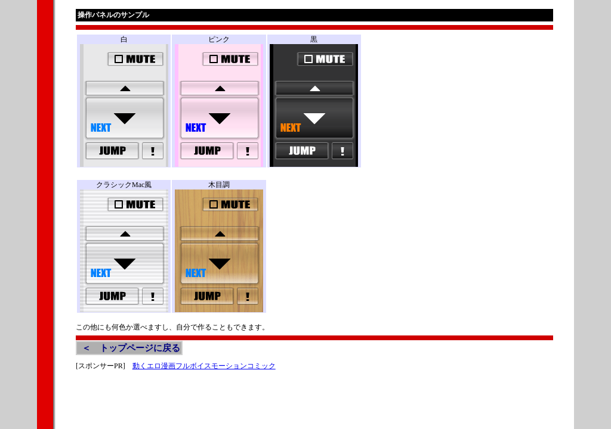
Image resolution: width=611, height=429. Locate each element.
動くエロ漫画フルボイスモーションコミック (204, 366)
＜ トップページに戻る (131, 348)
